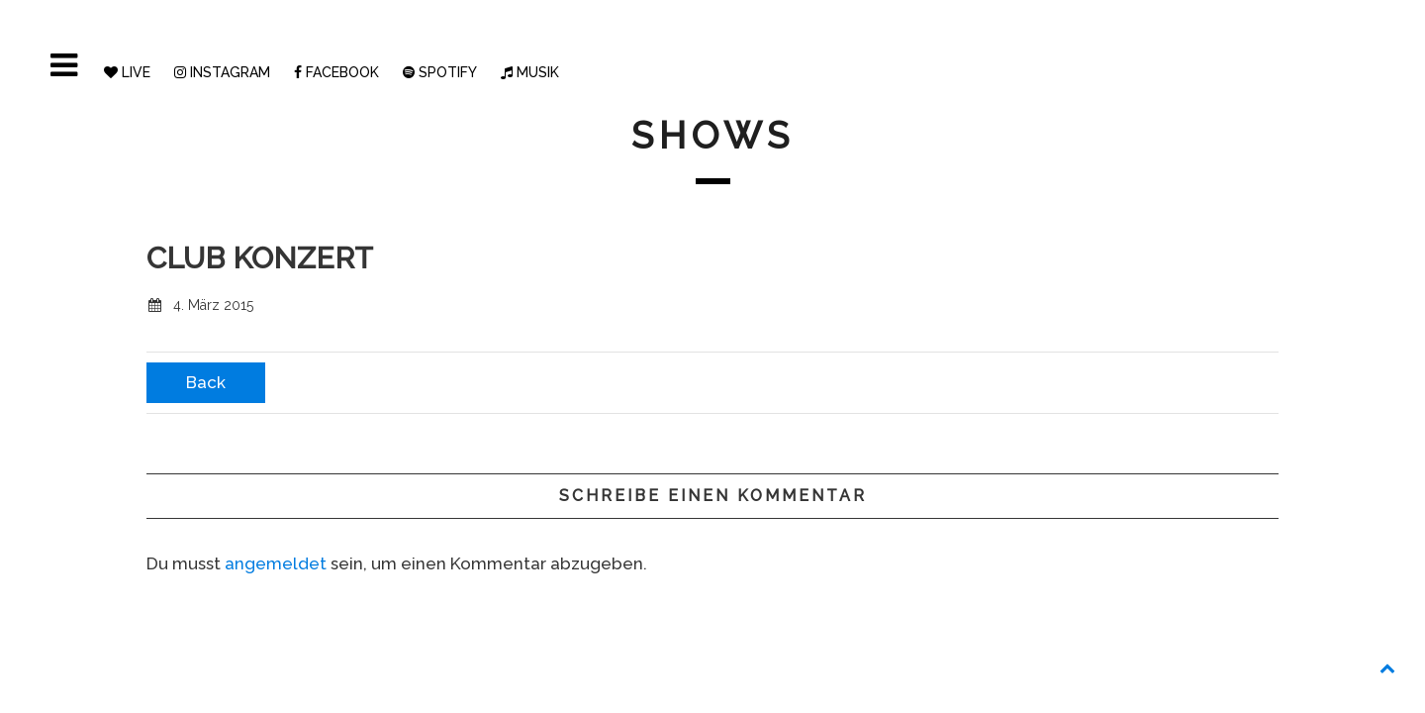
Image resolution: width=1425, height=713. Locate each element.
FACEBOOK (336, 72)
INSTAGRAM (222, 72)
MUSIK (530, 72)
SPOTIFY (440, 72)
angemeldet (276, 563)
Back (206, 382)
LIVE (127, 72)
